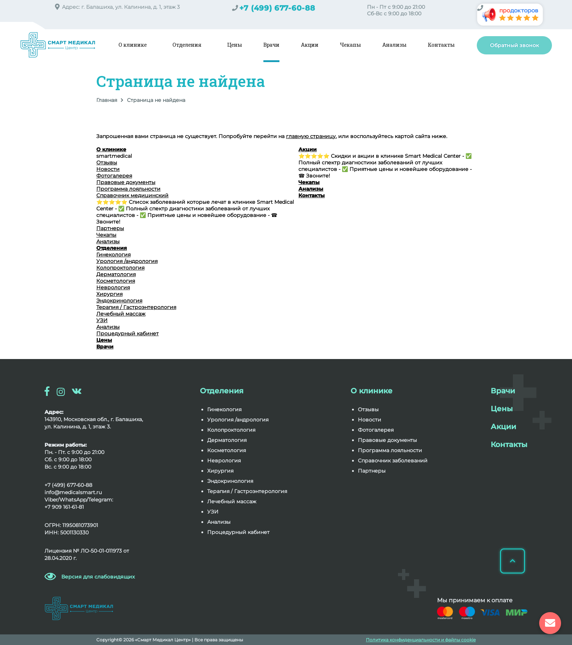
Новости (108, 169)
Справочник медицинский (132, 195)
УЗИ (102, 320)
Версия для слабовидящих (98, 576)
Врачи (271, 44)
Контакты (441, 44)
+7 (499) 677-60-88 (277, 8)
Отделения (187, 44)
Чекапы (350, 44)
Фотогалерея (114, 175)
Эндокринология (119, 300)
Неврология (113, 287)
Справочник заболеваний (393, 460)
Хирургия (109, 294)
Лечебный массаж (121, 313)
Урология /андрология (127, 261)
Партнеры (110, 228)
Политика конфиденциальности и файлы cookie (421, 639)
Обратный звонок (514, 45)
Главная (106, 100)
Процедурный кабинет (127, 333)
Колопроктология (120, 267)
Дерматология (116, 274)
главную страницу (311, 136)
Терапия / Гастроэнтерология (136, 307)
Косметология (115, 281)
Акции (309, 44)
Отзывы (106, 162)
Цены (234, 44)
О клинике (133, 44)
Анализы (394, 44)
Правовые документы (125, 182)
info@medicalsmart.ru (73, 492)
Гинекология (113, 254)
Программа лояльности (128, 189)
